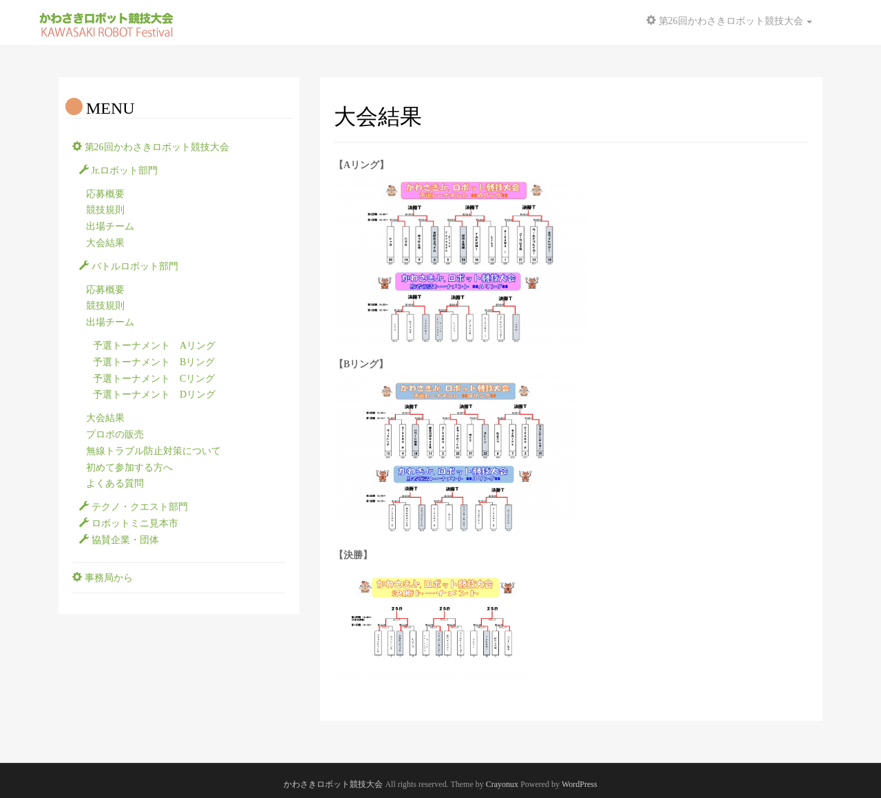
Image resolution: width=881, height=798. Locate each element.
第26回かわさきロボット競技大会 (150, 147)
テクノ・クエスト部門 (133, 507)
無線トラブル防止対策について (153, 451)
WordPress (579, 784)
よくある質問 (115, 483)
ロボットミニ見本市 (128, 523)
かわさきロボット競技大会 (333, 784)
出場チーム (110, 226)
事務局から (102, 578)
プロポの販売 (115, 434)
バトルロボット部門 (128, 266)
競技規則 (105, 210)
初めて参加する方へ (129, 467)
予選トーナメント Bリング (154, 362)
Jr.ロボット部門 (118, 170)
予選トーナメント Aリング (154, 345)
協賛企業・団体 (119, 540)
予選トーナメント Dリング (154, 394)
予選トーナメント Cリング (154, 379)
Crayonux (502, 784)
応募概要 (105, 194)
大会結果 (105, 243)
